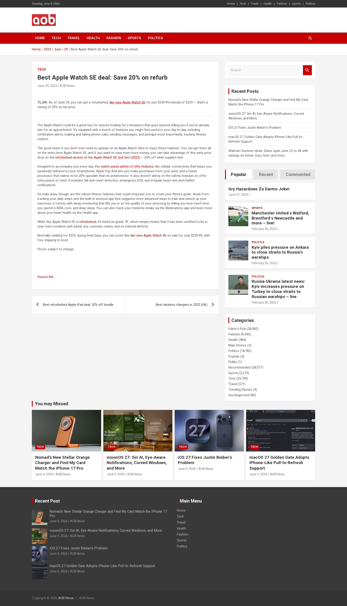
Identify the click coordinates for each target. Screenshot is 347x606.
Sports (296, 3)
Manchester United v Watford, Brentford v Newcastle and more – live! (280, 218)
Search (307, 70)
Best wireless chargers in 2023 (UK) (181, 305)
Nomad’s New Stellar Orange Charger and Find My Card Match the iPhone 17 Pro (62, 463)
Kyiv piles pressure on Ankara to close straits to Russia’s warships (280, 252)
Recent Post (47, 501)
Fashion (282, 3)
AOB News (67, 86)
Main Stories (237, 345)
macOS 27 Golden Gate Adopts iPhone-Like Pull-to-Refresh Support (279, 463)
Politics (310, 3)
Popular (233, 356)
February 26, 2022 (264, 229)
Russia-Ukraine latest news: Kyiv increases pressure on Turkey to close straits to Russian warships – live (278, 289)
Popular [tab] (239, 174)
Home (231, 3)
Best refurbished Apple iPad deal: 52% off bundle (78, 305)
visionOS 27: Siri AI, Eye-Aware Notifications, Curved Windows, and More (137, 463)
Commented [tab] (298, 174)
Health (268, 3)
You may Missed (51, 403)
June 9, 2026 (44, 474)
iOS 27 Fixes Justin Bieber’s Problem (254, 128)
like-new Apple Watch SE (148, 235)
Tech (243, 3)
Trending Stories (240, 390)
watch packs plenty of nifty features (127, 166)
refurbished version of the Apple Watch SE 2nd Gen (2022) (97, 157)
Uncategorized (238, 395)
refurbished (87, 222)
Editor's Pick (237, 329)
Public (232, 362)
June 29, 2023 (47, 86)
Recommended (239, 367)
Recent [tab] (266, 174)
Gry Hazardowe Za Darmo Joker (259, 188)
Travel (254, 3)
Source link (45, 277)
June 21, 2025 (238, 194)
